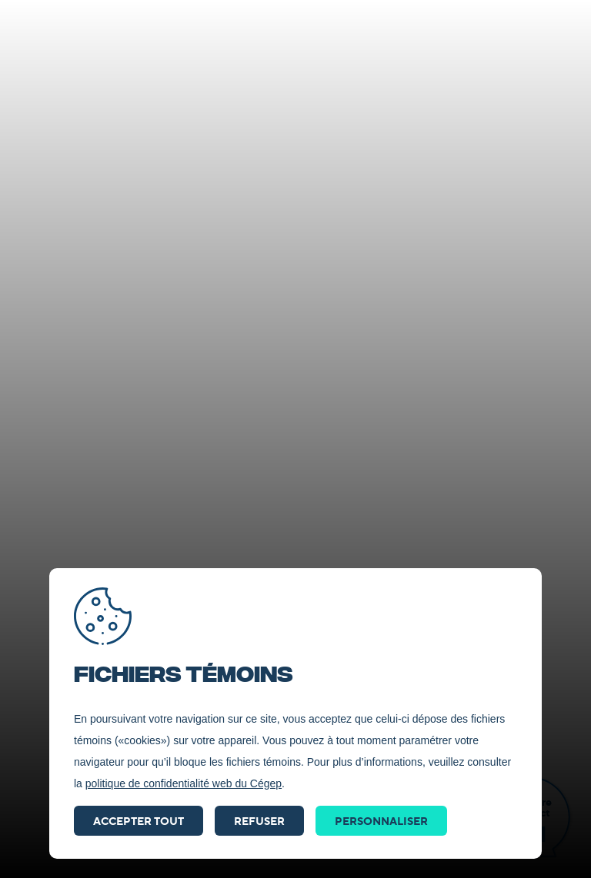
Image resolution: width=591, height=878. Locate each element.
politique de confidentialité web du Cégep (183, 783)
